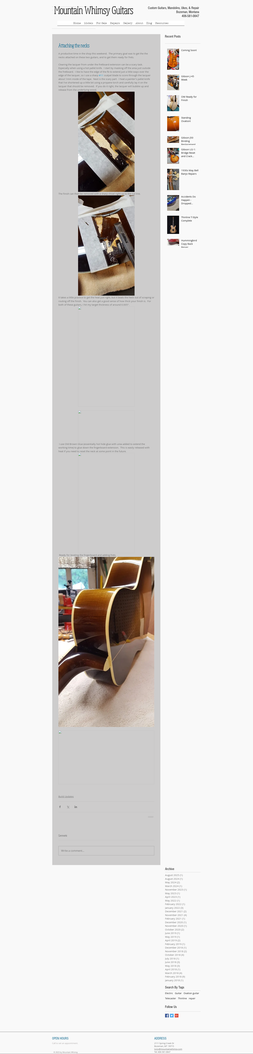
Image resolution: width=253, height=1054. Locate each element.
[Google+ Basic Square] (176, 1015)
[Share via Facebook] (59, 806)
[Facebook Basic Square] (167, 1015)
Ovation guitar (191, 993)
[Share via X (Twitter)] (67, 806)
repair (192, 998)
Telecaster (170, 998)
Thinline (182, 998)
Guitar (178, 993)
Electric (169, 993)
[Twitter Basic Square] (172, 1015)
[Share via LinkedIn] (75, 806)
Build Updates (66, 796)
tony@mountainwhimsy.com (168, 1049)
